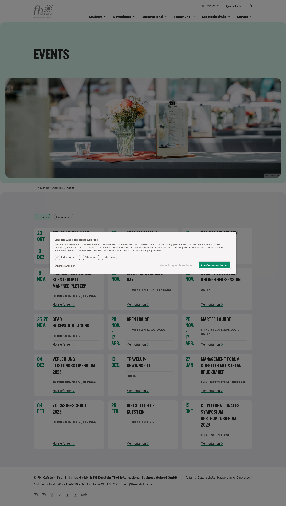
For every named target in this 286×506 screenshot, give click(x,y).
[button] (66, 265)
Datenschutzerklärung (135, 250)
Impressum (155, 250)
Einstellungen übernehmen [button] (176, 265)
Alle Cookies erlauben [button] (214, 265)
